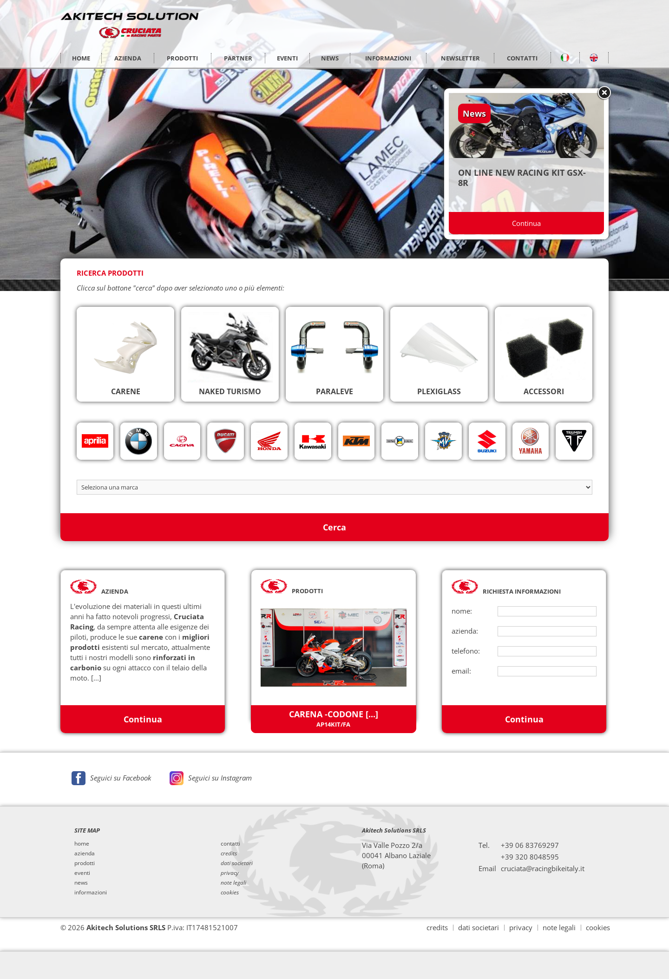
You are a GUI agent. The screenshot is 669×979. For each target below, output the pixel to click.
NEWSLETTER (460, 58)
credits (437, 927)
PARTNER (238, 58)
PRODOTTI (182, 58)
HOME (81, 58)
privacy (520, 927)
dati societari (478, 927)
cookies (598, 927)
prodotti (84, 862)
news (81, 882)
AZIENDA (127, 58)
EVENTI (287, 58)
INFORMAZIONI (388, 58)
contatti (230, 843)
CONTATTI (522, 58)
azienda (84, 852)
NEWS (330, 58)
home (81, 843)
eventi (82, 872)
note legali (559, 927)
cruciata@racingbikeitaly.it (542, 867)
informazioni (90, 891)
